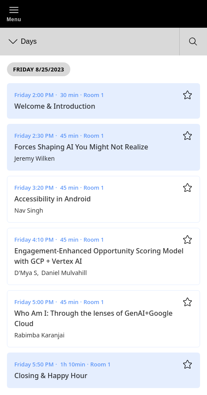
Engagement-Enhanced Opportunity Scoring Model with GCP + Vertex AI (99, 256)
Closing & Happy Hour (50, 375)
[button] (14, 14)
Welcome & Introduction (54, 106)
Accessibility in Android (52, 199)
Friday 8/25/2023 (38, 69)
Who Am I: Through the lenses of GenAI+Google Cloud (93, 318)
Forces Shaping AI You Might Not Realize (81, 147)
